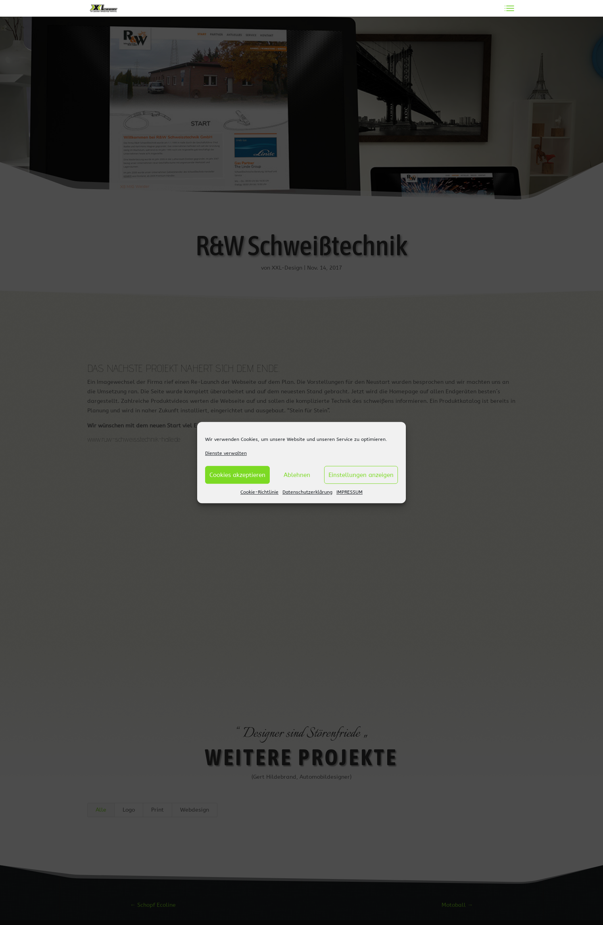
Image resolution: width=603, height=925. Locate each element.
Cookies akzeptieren (237, 475)
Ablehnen (297, 475)
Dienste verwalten (226, 453)
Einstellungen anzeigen (361, 475)
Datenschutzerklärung (307, 492)
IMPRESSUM (349, 492)
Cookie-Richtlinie (259, 492)
